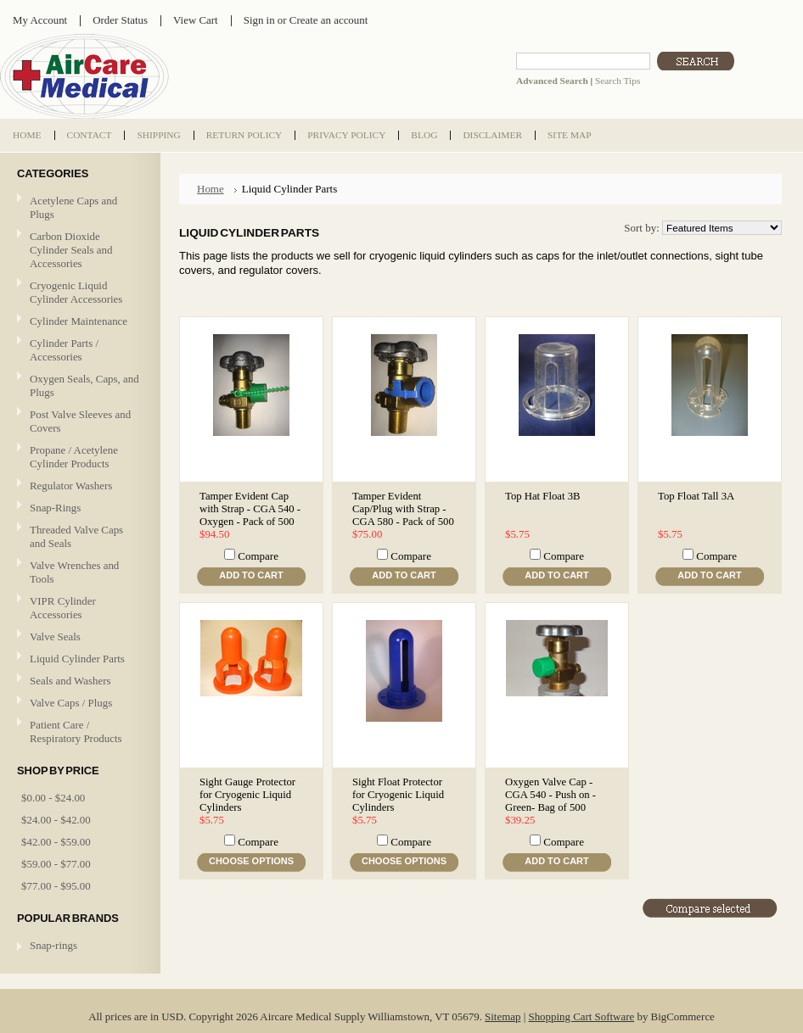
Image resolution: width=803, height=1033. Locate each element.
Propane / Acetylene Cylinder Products (74, 457)
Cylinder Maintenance (78, 321)
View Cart (195, 20)
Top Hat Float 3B (543, 496)
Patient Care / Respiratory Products (78, 731)
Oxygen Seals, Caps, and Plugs (84, 385)
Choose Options (251, 861)
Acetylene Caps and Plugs (73, 207)
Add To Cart (251, 575)
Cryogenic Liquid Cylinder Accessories (76, 292)
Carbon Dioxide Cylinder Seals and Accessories (71, 250)
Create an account (328, 20)
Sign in (259, 20)
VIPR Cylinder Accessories (63, 608)
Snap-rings (53, 945)
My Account (40, 20)
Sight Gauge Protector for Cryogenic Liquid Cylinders (247, 794)
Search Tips (617, 80)
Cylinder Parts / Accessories (64, 350)
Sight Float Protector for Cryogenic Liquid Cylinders (398, 794)
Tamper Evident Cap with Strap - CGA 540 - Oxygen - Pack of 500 (249, 509)
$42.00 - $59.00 (56, 841)
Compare (258, 556)
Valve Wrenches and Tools (74, 572)
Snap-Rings (55, 507)
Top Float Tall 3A (696, 496)
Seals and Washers (70, 680)
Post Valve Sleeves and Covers (80, 421)
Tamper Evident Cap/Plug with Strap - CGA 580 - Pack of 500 (403, 509)
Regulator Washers (71, 485)
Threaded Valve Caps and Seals (76, 536)
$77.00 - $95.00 (56, 885)
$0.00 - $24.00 (53, 797)
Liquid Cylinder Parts (77, 658)
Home (210, 188)
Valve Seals (78, 637)
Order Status (120, 20)
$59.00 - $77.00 (56, 863)
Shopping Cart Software (581, 1016)
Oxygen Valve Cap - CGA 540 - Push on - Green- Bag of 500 (550, 794)
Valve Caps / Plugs (78, 703)
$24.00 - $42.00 (56, 819)
